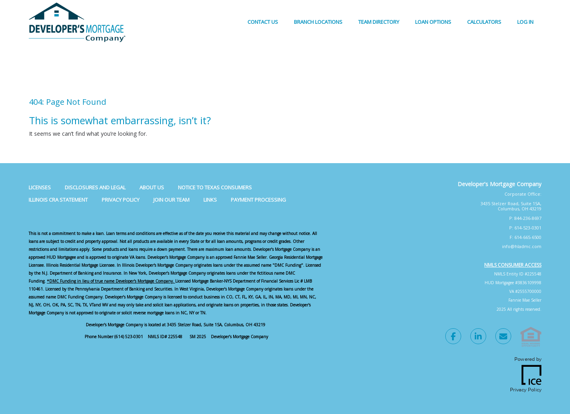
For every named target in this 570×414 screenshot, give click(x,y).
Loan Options (433, 21)
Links (210, 199)
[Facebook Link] (453, 337)
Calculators (484, 21)
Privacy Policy (120, 199)
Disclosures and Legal (95, 187)
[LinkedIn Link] (478, 337)
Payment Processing (258, 199)
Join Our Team (171, 199)
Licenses (40, 187)
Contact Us (262, 21)
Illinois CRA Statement (58, 199)
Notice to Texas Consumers (215, 187)
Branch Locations (318, 21)
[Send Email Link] (503, 337)
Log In (525, 21)
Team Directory (378, 21)
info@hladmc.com (521, 246)
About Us (151, 187)
